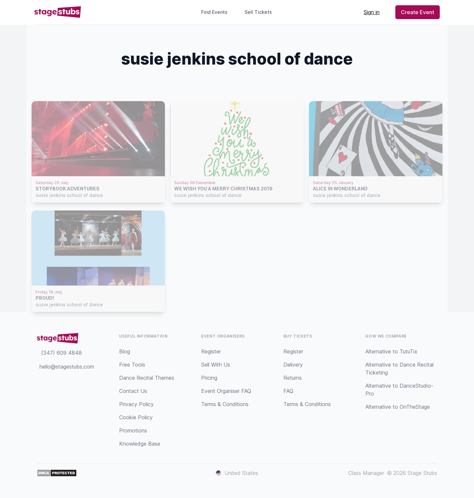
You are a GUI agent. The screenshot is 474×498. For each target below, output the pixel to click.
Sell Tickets (261, 12)
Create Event (417, 12)
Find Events (214, 12)
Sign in (372, 12)
